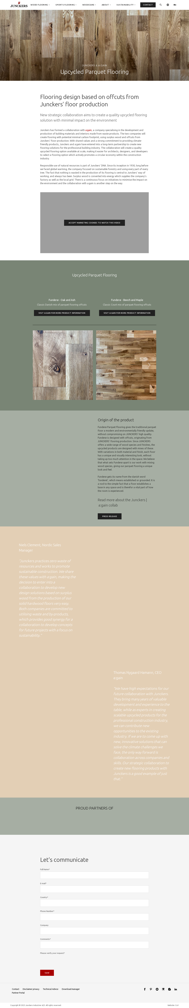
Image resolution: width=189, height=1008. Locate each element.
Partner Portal (18, 993)
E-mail (43, 898)
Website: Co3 (173, 1005)
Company (44, 940)
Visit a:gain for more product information (62, 328)
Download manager (71, 989)
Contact (15, 989)
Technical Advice (50, 989)
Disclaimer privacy (31, 989)
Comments (45, 954)
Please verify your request (52, 968)
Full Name (45, 884)
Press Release (109, 531)
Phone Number (47, 926)
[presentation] (62, 976)
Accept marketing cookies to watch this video (94, 223)
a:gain (88, 130)
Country (44, 912)
